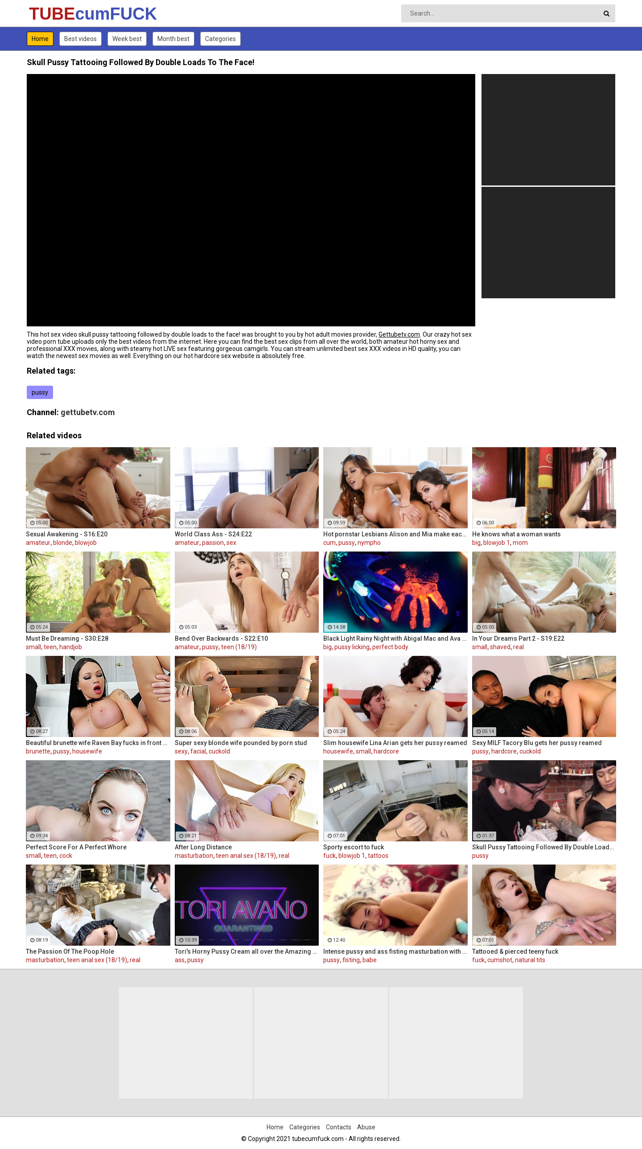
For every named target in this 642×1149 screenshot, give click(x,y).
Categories (220, 38)
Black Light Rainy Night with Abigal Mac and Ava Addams (395, 638)
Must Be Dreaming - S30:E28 (67, 638)
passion (213, 542)
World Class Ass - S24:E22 (213, 534)
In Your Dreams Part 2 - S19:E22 (518, 638)
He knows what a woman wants (516, 534)
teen (50, 647)
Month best (173, 38)
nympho (369, 542)
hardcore (386, 751)
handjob (70, 647)
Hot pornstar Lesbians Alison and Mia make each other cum (395, 534)
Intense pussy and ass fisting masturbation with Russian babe (395, 951)
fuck (329, 855)
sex (231, 542)
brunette (38, 751)
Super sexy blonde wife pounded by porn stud (241, 742)
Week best (127, 38)
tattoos (378, 855)
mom (520, 542)
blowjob (86, 542)
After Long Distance (203, 847)
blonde (62, 542)
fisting (351, 960)
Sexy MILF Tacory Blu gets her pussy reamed (537, 742)
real (518, 647)
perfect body (390, 647)
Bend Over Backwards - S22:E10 (221, 638)
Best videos (80, 38)
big (476, 542)
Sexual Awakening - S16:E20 (66, 534)
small (33, 647)
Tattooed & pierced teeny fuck (515, 951)
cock (65, 855)
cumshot (499, 960)
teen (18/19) (239, 647)
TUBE (52, 13)
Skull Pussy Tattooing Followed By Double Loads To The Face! (544, 847)
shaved (500, 647)
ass (180, 960)
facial (198, 751)
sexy (181, 751)
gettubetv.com (88, 412)
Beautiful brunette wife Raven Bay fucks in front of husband (98, 742)
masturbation (194, 855)
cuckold (219, 751)
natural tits (530, 960)
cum (329, 542)
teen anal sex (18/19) (246, 855)
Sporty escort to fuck (353, 847)
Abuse (366, 1127)
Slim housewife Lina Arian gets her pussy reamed (395, 742)
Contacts (338, 1127)
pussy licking (352, 647)
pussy (40, 392)
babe (369, 960)
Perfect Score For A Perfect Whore (76, 847)
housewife (87, 751)
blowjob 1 (496, 542)
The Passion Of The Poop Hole (70, 951)
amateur (38, 542)
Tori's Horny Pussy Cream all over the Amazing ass (247, 951)
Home (40, 38)
